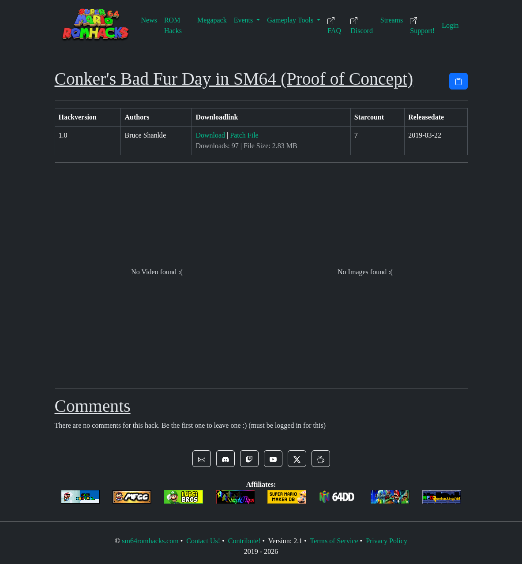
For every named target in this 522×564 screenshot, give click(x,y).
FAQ (334, 25)
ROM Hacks (173, 25)
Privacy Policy (386, 541)
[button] (201, 458)
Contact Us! (203, 541)
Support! (422, 25)
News (149, 20)
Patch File (244, 135)
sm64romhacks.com (150, 541)
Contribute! (244, 541)
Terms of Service (334, 541)
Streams (391, 20)
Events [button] (244, 20)
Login (450, 25)
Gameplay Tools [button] (291, 20)
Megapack (212, 20)
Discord (361, 25)
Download (210, 135)
